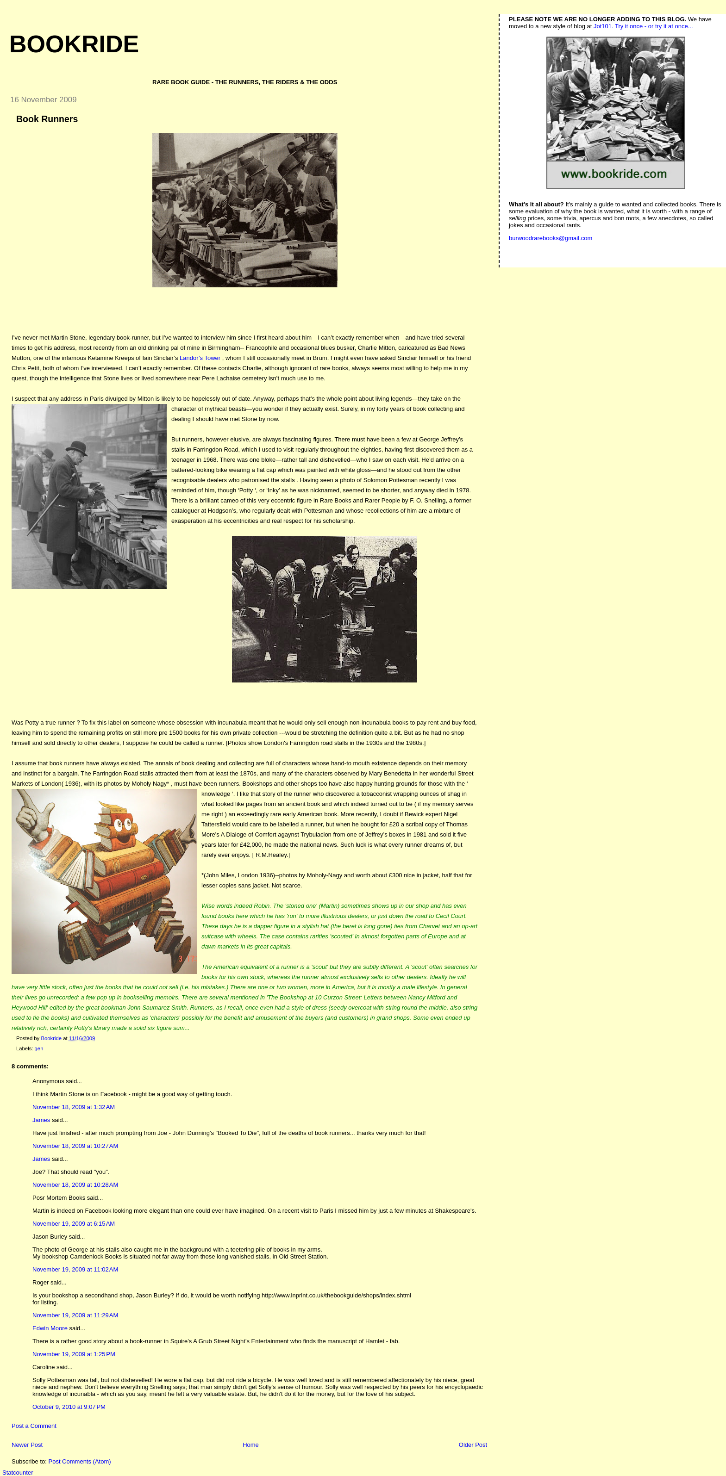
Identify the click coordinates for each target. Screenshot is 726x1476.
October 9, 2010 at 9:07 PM (69, 1406)
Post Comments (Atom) (80, 1461)
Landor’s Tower (200, 357)
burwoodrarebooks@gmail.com (550, 238)
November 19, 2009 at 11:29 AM (75, 1315)
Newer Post (27, 1444)
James (41, 1119)
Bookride (74, 44)
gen (39, 1048)
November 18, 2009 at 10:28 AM (75, 1184)
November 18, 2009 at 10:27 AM (75, 1145)
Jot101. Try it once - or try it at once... (643, 26)
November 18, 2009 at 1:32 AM (73, 1107)
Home (251, 1444)
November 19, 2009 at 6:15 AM (73, 1223)
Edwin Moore (50, 1328)
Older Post (473, 1444)
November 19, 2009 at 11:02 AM (75, 1269)
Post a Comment (34, 1425)
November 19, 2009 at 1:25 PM (73, 1354)
